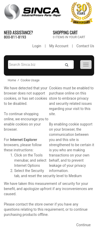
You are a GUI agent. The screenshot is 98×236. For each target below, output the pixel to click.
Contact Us (85, 46)
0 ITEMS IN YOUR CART (69, 37)
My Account (58, 46)
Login (36, 46)
